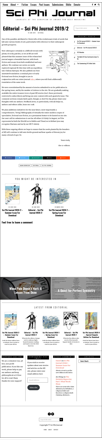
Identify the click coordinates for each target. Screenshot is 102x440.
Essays (33, 4)
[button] (98, 28)
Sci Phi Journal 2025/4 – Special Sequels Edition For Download (91, 334)
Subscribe (33, 388)
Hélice (33, 79)
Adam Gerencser (25, 165)
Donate (77, 4)
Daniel (58, 361)
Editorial (41, 33)
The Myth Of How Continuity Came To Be (88, 59)
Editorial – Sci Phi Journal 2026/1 (71, 333)
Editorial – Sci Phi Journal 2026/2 (35, 211)
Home (5, 4)
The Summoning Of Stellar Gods (87, 64)
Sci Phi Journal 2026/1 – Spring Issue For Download (59, 212)
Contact (56, 429)
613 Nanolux (80, 53)
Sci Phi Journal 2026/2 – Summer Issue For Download (12, 212)
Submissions (57, 4)
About (13, 4)
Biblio (68, 4)
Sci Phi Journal (47, 165)
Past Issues (44, 4)
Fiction (25, 4)
